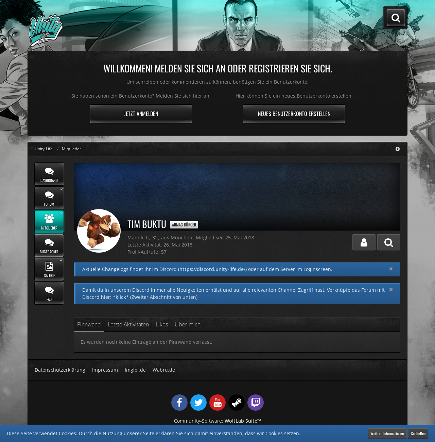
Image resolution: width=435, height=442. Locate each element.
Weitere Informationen (387, 433)
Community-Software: (217, 421)
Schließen (418, 433)
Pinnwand (89, 324)
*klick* (121, 297)
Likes (162, 324)
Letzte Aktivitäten (128, 324)
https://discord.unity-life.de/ (212, 269)
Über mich (188, 324)
